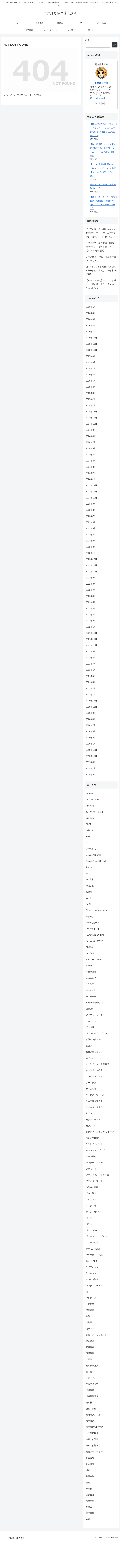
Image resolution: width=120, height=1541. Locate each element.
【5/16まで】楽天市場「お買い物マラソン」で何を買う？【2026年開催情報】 (100, 247)
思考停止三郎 (101, 83)
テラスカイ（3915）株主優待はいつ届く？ (101, 259)
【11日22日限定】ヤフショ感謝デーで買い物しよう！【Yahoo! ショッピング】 (101, 284)
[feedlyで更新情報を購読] (103, 103)
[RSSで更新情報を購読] (106, 103)
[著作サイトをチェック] (96, 103)
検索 (87, 40)
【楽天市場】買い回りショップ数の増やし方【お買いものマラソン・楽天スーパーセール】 (100, 233)
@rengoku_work (97, 98)
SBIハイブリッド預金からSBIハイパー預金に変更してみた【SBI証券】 (101, 271)
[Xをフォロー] (99, 103)
